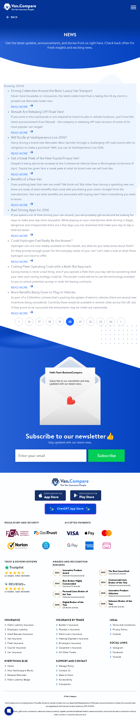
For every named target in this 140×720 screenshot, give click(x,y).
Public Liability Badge (18, 679)
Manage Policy (66, 666)
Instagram (118, 647)
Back (12, 17)
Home (10, 666)
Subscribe (106, 456)
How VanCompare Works (20, 670)
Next (121, 322)
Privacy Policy (120, 629)
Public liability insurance (20, 625)
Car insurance (14, 652)
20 (70, 322)
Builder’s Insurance (68, 625)
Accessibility (65, 679)
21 (80, 322)
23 (100, 322)
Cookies (117, 634)
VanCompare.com (12, 703)
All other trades (67, 652)
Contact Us (65, 670)
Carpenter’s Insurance (70, 647)
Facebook (118, 652)
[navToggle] (133, 7)
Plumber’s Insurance (69, 629)
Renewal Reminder (17, 675)
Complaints (65, 684)
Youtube (117, 656)
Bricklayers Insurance (70, 643)
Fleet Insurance (15, 643)
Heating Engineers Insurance (73, 638)
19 (60, 322)
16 (29, 322)
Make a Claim (66, 675)
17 (39, 322)
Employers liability (17, 629)
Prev (19, 322)
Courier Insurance (16, 647)
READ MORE (22, 107)
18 (49, 322)
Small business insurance (20, 634)
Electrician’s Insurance (70, 634)
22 (90, 322)
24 (110, 322)
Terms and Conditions (124, 625)
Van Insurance (14, 638)
